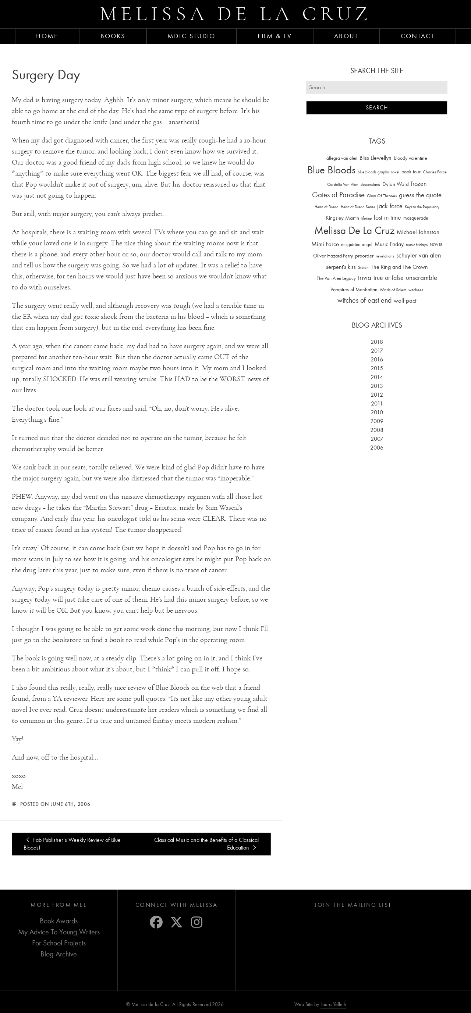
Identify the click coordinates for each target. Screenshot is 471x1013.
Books (112, 36)
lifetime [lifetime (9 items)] (366, 218)
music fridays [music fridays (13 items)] (417, 244)
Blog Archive (58, 954)
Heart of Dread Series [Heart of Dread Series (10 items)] (358, 207)
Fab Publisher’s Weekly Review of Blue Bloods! (72, 844)
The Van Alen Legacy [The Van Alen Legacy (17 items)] (336, 278)
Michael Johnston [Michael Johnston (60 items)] (418, 231)
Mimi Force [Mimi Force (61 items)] (325, 244)
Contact (418, 36)
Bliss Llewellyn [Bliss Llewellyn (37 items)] (376, 158)
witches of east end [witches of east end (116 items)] (364, 300)
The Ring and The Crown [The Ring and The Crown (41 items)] (399, 267)
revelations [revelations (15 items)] (385, 256)
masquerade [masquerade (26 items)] (415, 218)
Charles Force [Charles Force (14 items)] (435, 171)
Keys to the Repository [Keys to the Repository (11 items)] (422, 207)
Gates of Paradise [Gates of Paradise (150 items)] (338, 195)
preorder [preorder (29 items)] (364, 256)
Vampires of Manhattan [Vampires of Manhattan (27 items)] (354, 289)
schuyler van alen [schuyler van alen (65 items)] (418, 255)
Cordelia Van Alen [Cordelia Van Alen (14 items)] (342, 184)
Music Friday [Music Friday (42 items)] (389, 244)
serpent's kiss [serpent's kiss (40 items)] (341, 267)
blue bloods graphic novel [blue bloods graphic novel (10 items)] (378, 172)
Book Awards (59, 921)
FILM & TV (275, 36)
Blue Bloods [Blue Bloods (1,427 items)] (331, 170)
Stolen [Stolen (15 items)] (363, 267)
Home (47, 36)
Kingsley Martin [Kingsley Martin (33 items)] (342, 218)
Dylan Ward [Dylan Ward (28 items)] (395, 184)
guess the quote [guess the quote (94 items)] (420, 195)
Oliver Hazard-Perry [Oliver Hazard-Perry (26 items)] (333, 256)
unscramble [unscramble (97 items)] (421, 278)
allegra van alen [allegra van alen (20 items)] (341, 158)
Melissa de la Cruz (236, 13)
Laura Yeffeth (333, 1004)
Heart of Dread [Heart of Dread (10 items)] (327, 207)
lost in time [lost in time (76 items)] (387, 217)
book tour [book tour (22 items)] (411, 171)
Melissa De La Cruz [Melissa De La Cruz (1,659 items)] (354, 230)
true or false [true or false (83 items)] (388, 278)
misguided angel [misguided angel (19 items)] (356, 244)
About (346, 36)
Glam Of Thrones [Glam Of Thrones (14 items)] (382, 195)
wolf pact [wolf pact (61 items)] (405, 300)
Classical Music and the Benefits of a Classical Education (206, 844)
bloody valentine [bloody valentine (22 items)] (410, 158)
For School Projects (59, 943)
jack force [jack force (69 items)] (390, 206)
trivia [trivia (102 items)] (364, 278)
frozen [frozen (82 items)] (418, 184)
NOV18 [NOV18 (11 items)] (436, 244)
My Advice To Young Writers (59, 932)
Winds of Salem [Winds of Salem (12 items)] (393, 290)
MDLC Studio (191, 36)
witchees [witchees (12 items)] (415, 290)
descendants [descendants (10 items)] (370, 184)
